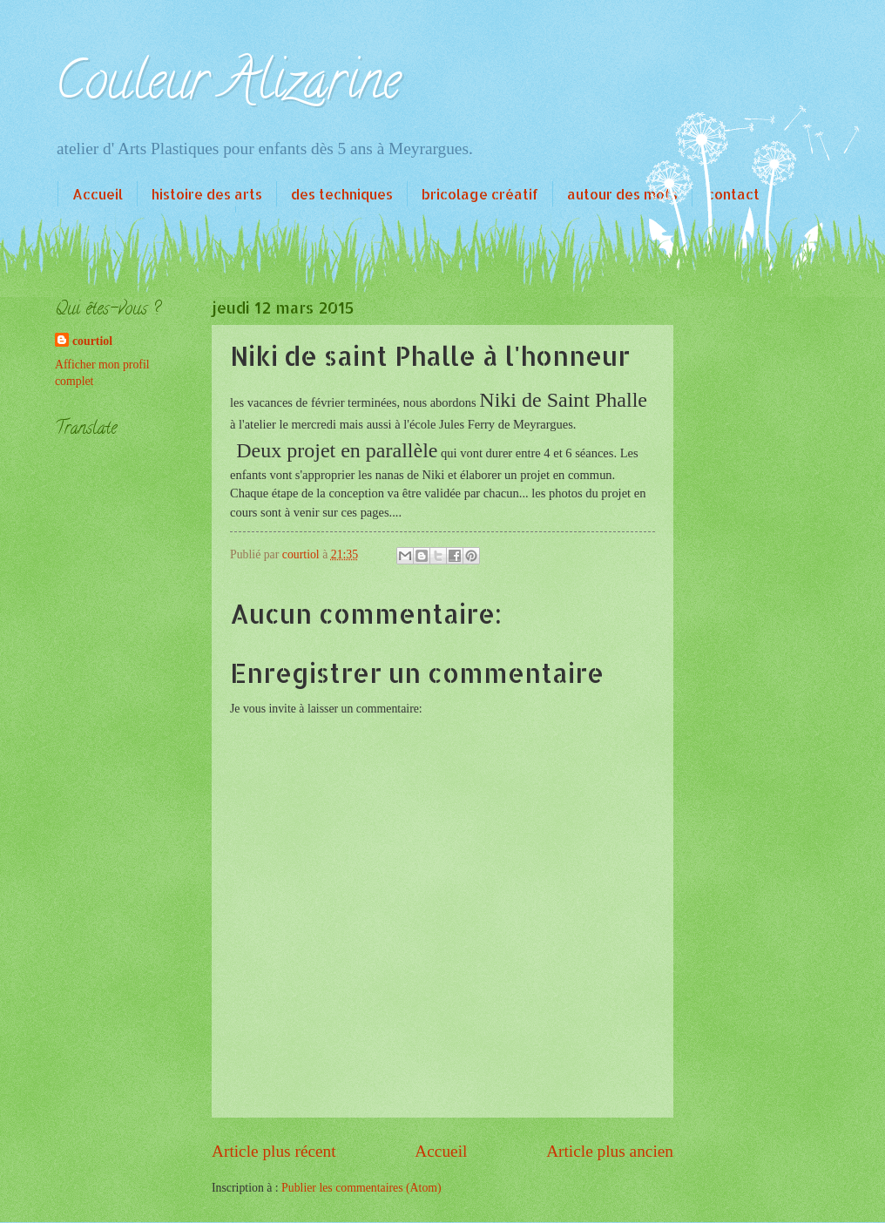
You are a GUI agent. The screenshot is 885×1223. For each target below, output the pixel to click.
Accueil (97, 194)
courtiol (92, 341)
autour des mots (622, 194)
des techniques (342, 194)
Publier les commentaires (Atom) (361, 1187)
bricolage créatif (480, 194)
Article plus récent (274, 1151)
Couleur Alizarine (228, 86)
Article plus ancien (609, 1151)
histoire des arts (207, 194)
